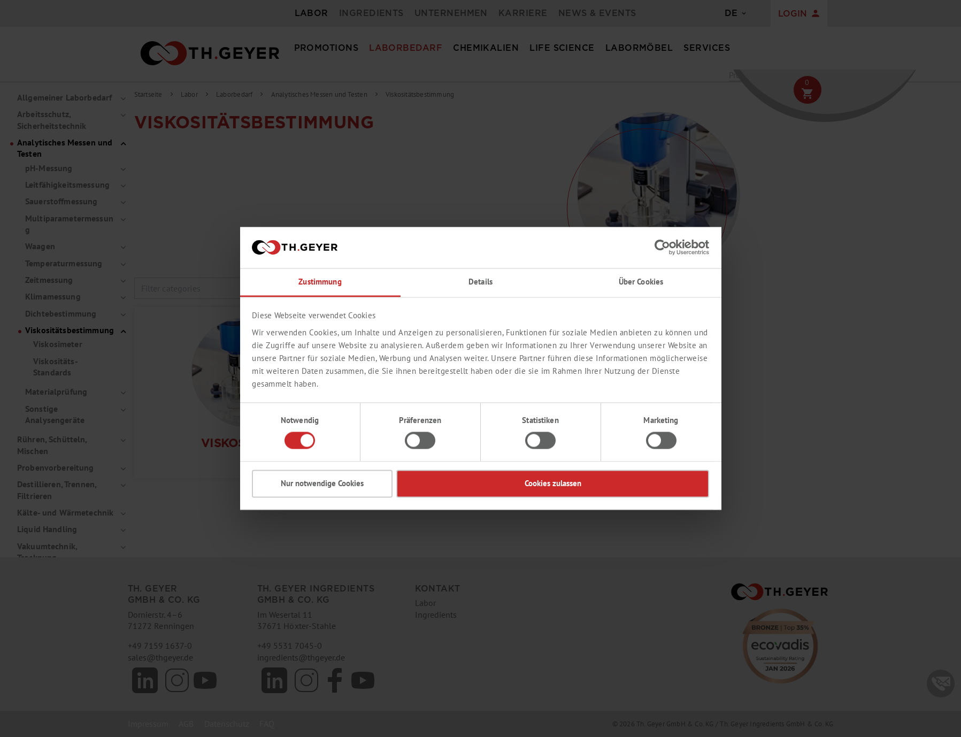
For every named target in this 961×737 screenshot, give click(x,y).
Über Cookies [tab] (641, 282)
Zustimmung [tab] (319, 282)
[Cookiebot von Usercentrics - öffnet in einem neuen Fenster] (662, 248)
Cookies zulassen (553, 483)
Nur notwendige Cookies (322, 483)
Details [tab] (480, 282)
